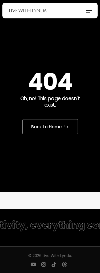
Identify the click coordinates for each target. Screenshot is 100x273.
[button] (89, 10)
